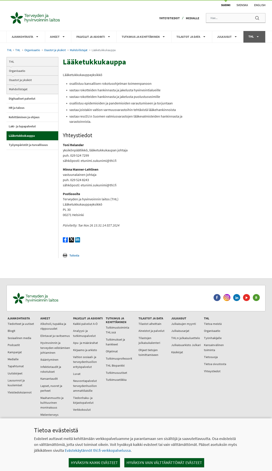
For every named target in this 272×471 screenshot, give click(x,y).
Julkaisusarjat (180, 331)
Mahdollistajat (78, 50)
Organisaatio (32, 50)
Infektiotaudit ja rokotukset (50, 369)
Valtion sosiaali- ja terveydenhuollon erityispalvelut (85, 362)
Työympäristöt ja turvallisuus (28, 145)
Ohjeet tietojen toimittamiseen (148, 352)
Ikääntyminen (49, 360)
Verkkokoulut (82, 410)
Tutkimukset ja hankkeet (115, 342)
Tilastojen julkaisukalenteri (149, 340)
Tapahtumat (16, 366)
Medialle (192, 18)
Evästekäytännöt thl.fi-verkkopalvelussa (98, 450)
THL (9, 50)
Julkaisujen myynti (183, 324)
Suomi (225, 5)
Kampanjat (15, 352)
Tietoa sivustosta (215, 364)
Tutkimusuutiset (116, 373)
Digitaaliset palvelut (22, 98)
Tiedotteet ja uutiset (21, 324)
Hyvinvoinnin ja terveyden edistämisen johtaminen (55, 348)
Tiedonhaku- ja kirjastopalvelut (83, 400)
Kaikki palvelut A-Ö (85, 324)
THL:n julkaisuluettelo (185, 338)
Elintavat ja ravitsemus (55, 336)
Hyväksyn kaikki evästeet (94, 462)
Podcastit (14, 345)
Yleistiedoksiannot (20, 392)
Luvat (76, 374)
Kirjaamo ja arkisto (85, 350)
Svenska (242, 5)
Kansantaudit (49, 379)
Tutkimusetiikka (116, 380)
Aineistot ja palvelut (151, 331)
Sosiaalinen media (19, 338)
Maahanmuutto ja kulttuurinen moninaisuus (51, 403)
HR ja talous (16, 108)
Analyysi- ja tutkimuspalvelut (84, 333)
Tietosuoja (211, 357)
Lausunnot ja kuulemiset (16, 382)
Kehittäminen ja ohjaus (24, 117)
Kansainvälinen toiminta (214, 347)
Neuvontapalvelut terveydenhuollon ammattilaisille (85, 386)
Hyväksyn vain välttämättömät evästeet (164, 462)
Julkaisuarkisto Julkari (186, 345)
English (259, 5)
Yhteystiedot (169, 18)
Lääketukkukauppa (22, 136)
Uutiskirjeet (15, 373)
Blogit (11, 331)
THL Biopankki (115, 365)
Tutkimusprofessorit (119, 358)
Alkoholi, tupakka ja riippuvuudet (53, 326)
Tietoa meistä (213, 324)
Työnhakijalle (213, 338)
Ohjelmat (112, 351)
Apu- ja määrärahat (85, 343)
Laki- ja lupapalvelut (22, 126)
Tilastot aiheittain (150, 324)
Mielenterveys (49, 415)
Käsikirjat (177, 352)
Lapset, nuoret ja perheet (51, 388)
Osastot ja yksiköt (55, 50)
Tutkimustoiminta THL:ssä (117, 330)
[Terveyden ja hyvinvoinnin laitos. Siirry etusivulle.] (54, 298)
